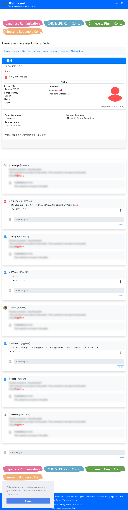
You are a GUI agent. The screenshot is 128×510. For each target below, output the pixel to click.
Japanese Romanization (23, 23)
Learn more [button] (12, 494)
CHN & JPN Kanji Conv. (64, 23)
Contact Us (77, 504)
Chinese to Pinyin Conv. (105, 23)
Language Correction (54, 496)
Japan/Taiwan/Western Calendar (64, 500)
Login (116, 3)
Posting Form (34, 50)
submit (120, 224)
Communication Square (74, 496)
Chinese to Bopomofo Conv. (22, 31)
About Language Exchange (56, 50)
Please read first (12, 50)
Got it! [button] (28, 500)
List (24, 50)
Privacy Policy (65, 504)
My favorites (77, 50)
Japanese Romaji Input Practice (109, 496)
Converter (90, 496)
